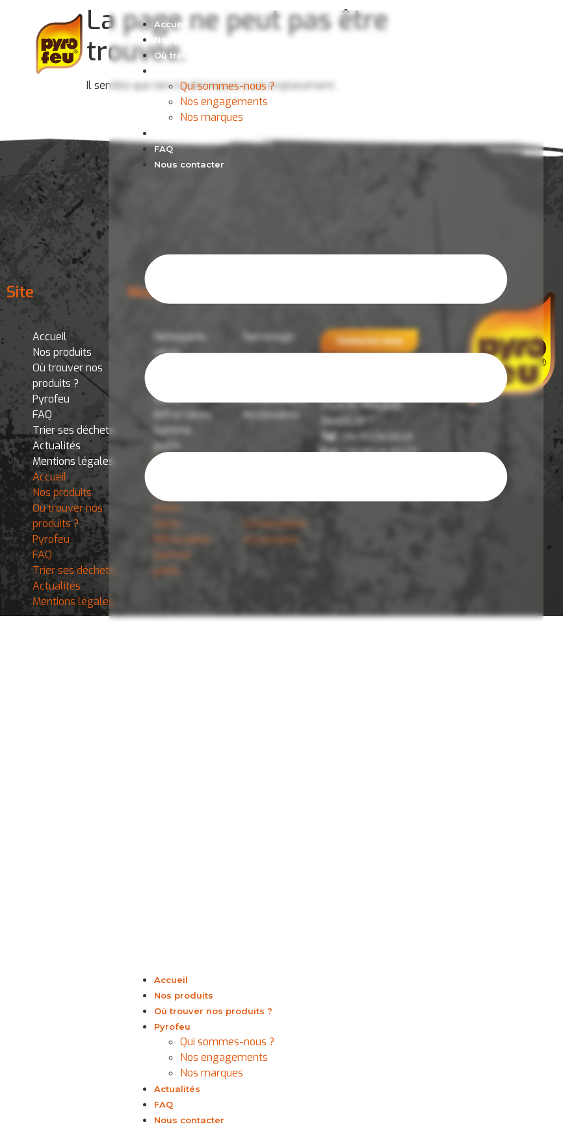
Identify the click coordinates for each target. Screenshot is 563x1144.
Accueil (171, 24)
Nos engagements (224, 101)
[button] (326, 572)
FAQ (163, 148)
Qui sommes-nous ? (227, 86)
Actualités (177, 133)
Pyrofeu (172, 71)
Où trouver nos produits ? (213, 55)
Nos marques (211, 117)
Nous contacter (189, 164)
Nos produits (183, 39)
